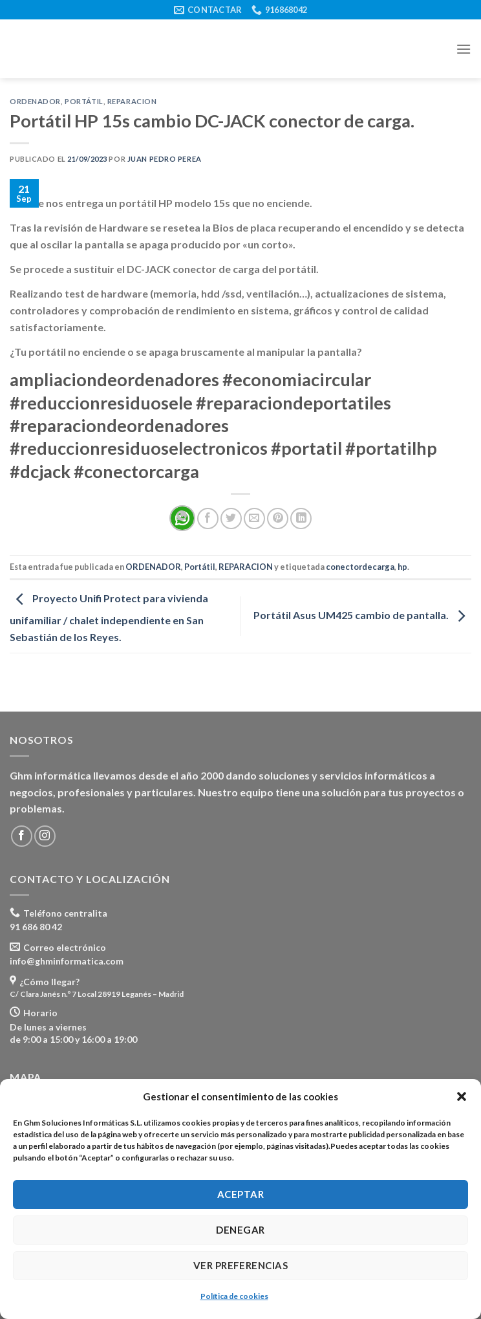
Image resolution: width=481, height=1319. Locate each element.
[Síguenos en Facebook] (21, 836)
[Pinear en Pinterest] (277, 518)
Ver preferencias (240, 1265)
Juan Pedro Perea (164, 159)
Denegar (240, 1230)
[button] (461, 1096)
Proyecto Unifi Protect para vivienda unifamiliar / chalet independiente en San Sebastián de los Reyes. (109, 617)
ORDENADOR (35, 101)
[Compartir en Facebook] (208, 518)
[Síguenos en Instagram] (45, 836)
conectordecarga (360, 566)
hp (402, 566)
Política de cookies (234, 1296)
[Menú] (463, 49)
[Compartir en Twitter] (231, 518)
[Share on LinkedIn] (301, 518)
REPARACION (132, 101)
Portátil (84, 101)
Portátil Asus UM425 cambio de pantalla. (362, 615)
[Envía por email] (254, 518)
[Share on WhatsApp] (182, 518)
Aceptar (240, 1194)
